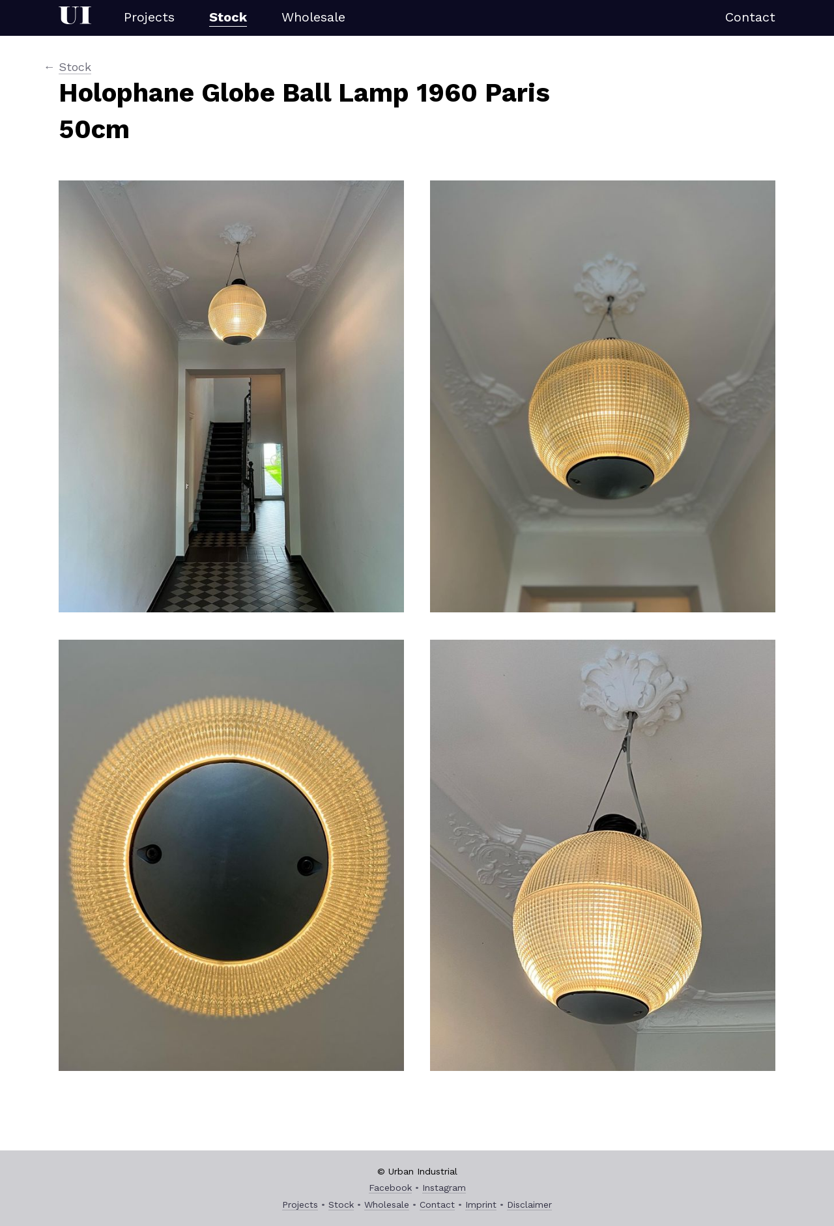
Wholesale (313, 17)
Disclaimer (529, 1204)
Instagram (444, 1187)
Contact (750, 17)
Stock (228, 17)
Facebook (390, 1187)
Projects (149, 17)
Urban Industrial (75, 18)
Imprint (480, 1204)
